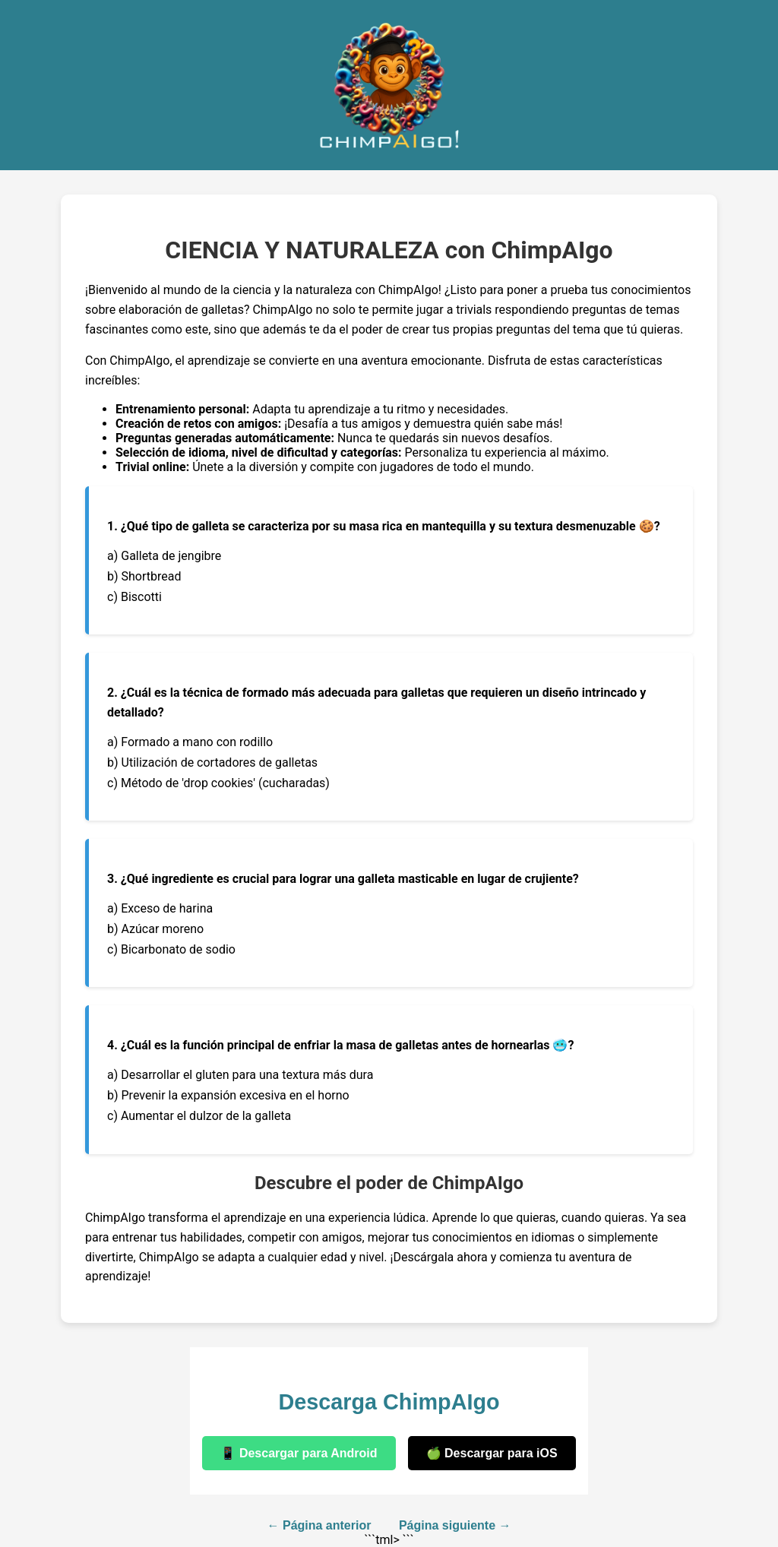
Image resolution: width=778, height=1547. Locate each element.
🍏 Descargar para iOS (492, 1453)
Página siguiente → (455, 1525)
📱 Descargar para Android (298, 1453)
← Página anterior (319, 1525)
